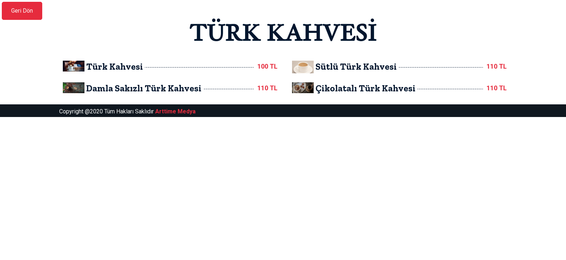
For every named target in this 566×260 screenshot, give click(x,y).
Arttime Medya (175, 111)
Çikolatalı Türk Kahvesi (365, 88)
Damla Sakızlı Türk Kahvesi (143, 88)
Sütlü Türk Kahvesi (356, 66)
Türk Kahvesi (114, 66)
